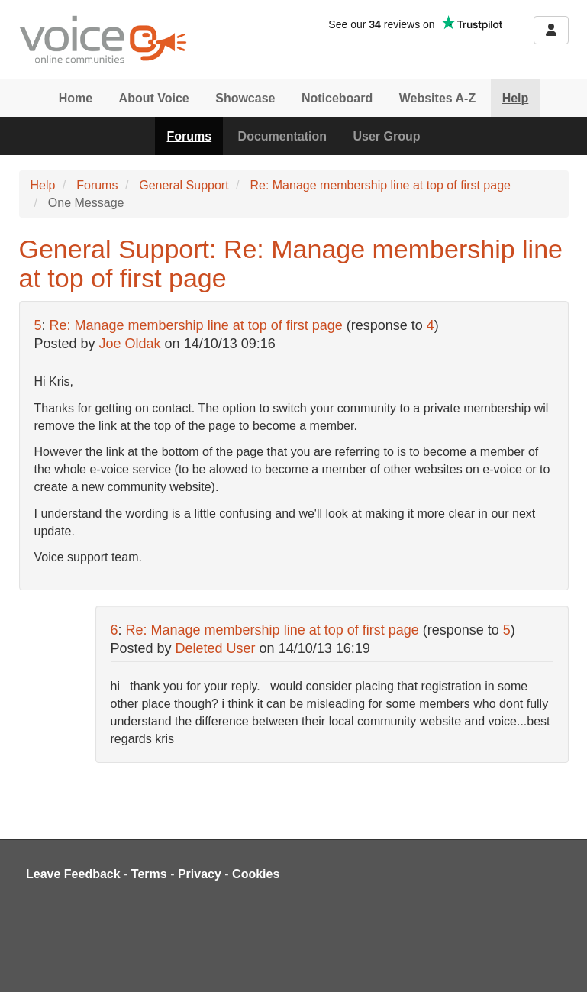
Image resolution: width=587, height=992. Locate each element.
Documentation (282, 136)
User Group (387, 136)
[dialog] (558, 961)
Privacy (199, 874)
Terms (149, 874)
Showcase (245, 98)
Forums (188, 136)
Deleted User (216, 648)
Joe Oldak (130, 343)
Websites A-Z (437, 98)
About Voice (154, 98)
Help (515, 98)
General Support (183, 185)
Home (75, 98)
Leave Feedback (73, 874)
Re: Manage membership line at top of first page (380, 185)
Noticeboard (337, 98)
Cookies (255, 874)
